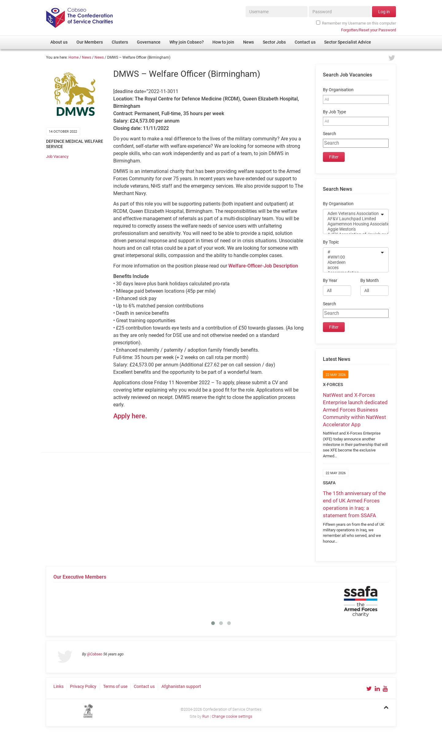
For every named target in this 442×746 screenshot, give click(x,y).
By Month (369, 280)
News (86, 57)
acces (352, 267)
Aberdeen (352, 262)
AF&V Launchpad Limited (352, 218)
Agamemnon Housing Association (352, 224)
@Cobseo (94, 654)
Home (73, 57)
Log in (384, 11)
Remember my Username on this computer (356, 23)
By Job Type (334, 112)
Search (329, 133)
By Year (330, 280)
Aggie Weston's (352, 229)
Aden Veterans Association (352, 213)
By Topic (331, 242)
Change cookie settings (232, 716)
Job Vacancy (57, 156)
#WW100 (352, 257)
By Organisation (338, 89)
